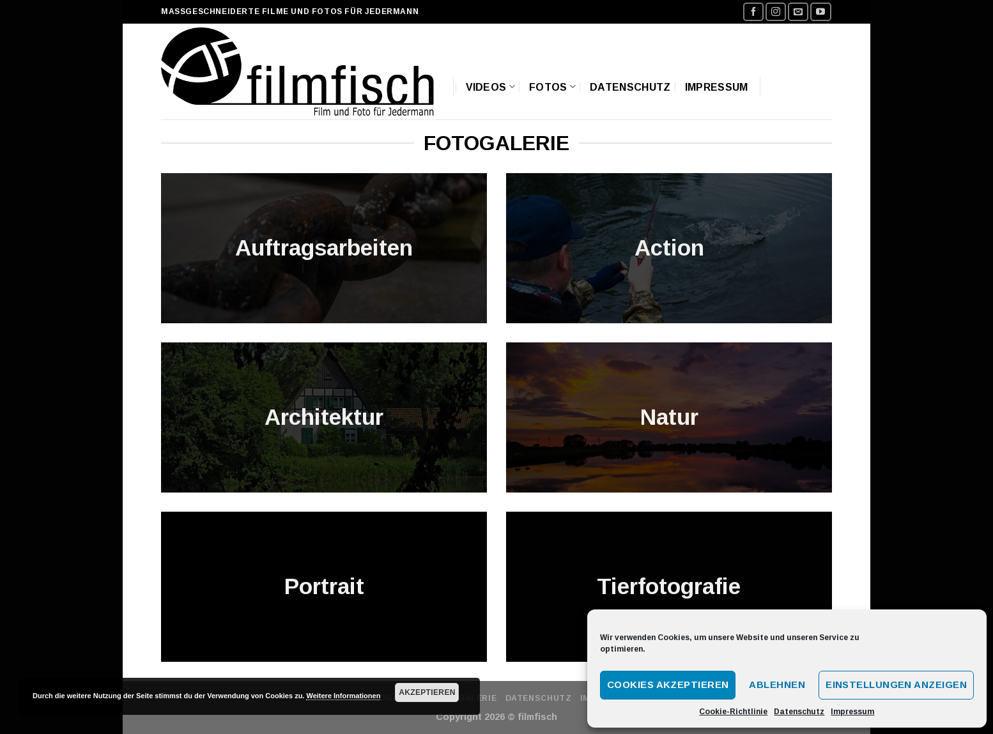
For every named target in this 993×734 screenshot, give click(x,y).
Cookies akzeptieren (668, 684)
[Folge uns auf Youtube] (820, 12)
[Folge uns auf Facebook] (753, 12)
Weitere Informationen (343, 696)
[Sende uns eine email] (798, 12)
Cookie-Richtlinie (733, 711)
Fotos (552, 86)
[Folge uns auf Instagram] (776, 12)
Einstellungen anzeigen (896, 684)
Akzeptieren (427, 692)
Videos (490, 86)
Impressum (852, 711)
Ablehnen (777, 684)
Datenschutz (799, 711)
